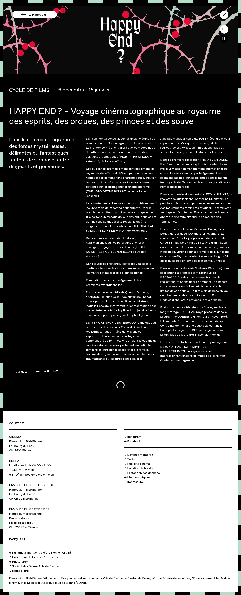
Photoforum (20, 561)
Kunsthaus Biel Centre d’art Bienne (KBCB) (41, 552)
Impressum (135, 482)
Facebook (134, 441)
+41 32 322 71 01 (23, 470)
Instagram (134, 437)
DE (224, 29)
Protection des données (143, 473)
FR (224, 38)
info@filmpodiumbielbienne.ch (33, 474)
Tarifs (131, 459)
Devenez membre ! (140, 455)
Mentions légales (138, 477)
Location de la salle (140, 468)
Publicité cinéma (138, 464)
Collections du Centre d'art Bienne (35, 557)
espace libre (20, 571)
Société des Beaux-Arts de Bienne (35, 566)
